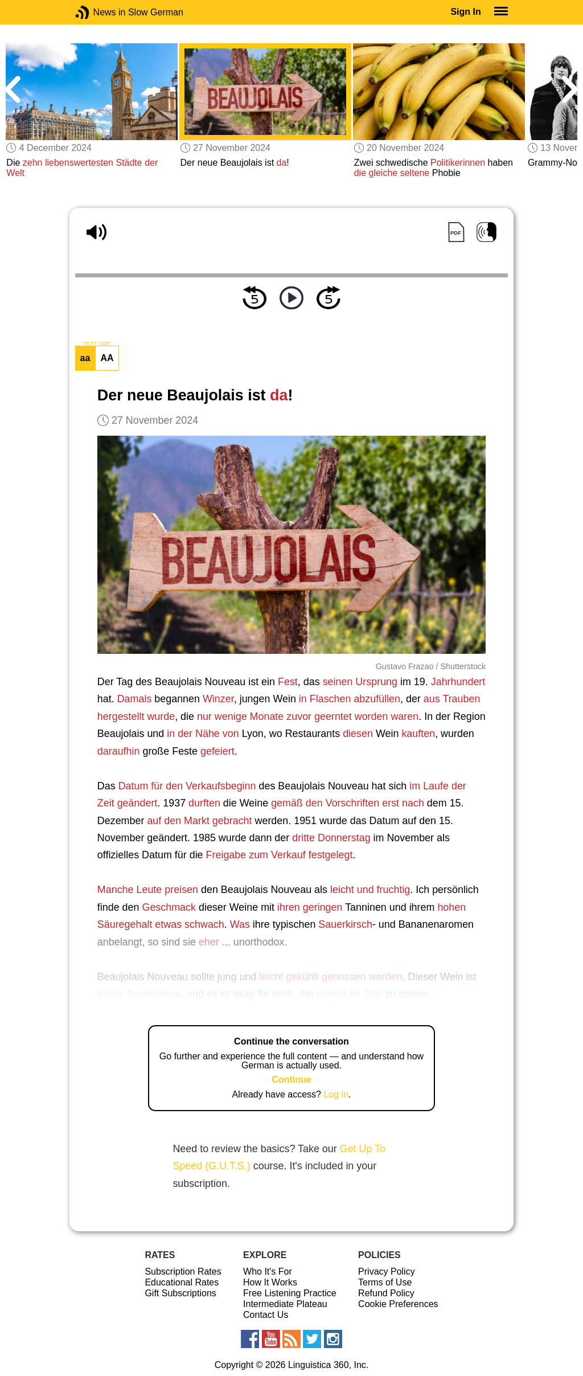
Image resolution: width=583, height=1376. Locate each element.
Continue (291, 1079)
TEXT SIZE (96, 343)
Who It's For (267, 1271)
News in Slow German (99, 12)
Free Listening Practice (289, 1293)
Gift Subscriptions (180, 1293)
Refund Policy (386, 1293)
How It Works (270, 1282)
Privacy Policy (386, 1271)
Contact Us (265, 1315)
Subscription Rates (183, 1271)
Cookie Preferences (398, 1304)
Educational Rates (182, 1282)
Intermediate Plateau (285, 1304)
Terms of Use (385, 1282)
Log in (335, 1094)
